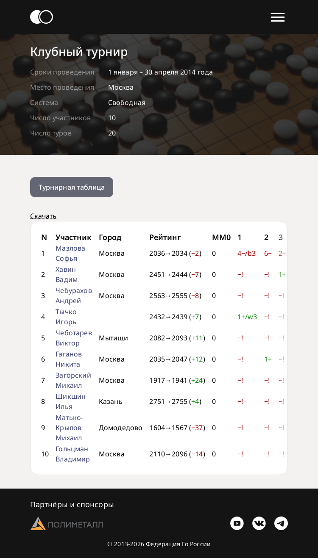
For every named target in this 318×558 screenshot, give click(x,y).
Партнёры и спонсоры (72, 504)
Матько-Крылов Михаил (69, 427)
